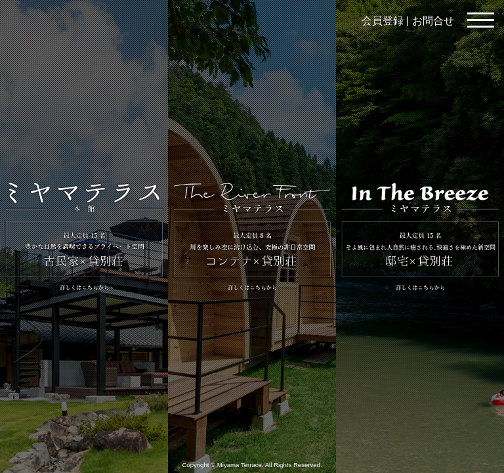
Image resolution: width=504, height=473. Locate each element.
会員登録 (383, 20)
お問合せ (433, 20)
